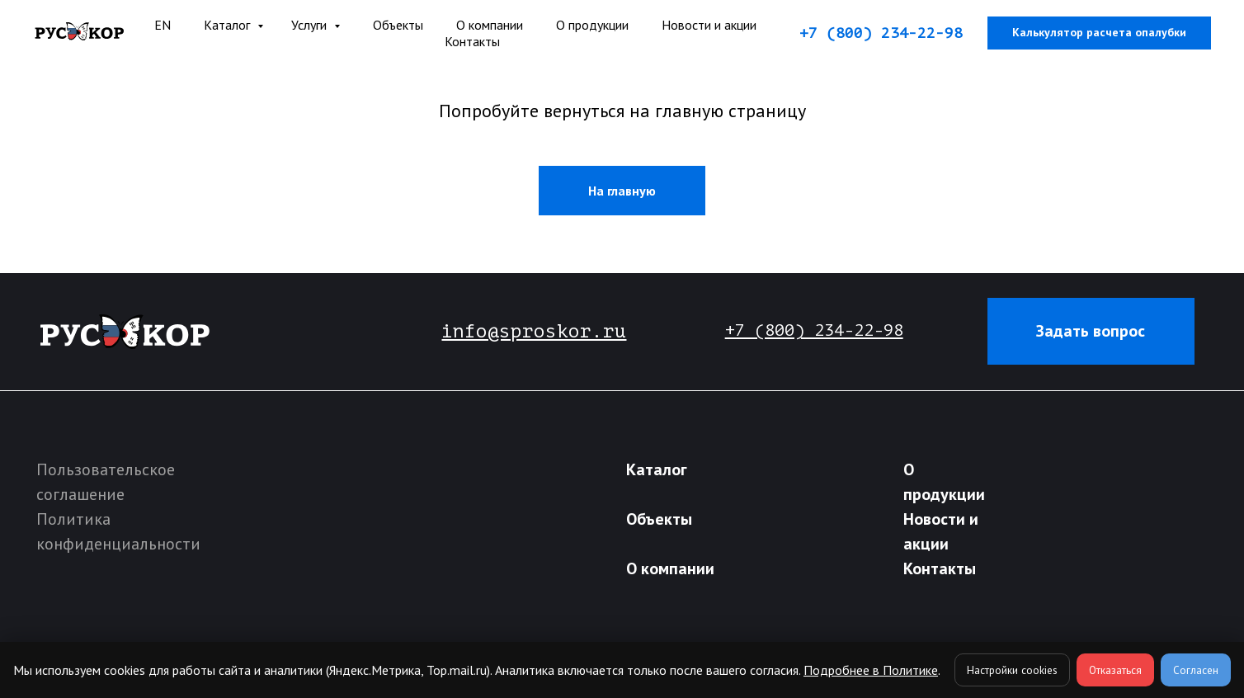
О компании (670, 568)
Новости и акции (709, 25)
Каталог (228, 25)
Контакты (472, 41)
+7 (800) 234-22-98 (881, 33)
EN (162, 25)
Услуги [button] (310, 25)
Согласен (1195, 670)
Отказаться (1115, 670)
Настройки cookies (1012, 670)
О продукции (592, 25)
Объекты (398, 25)
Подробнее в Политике (870, 670)
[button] (1091, 331)
